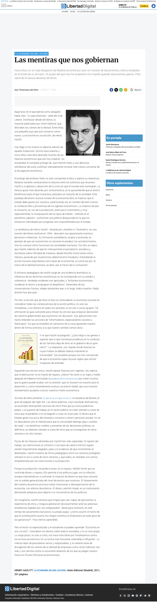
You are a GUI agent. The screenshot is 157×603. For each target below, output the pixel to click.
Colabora (144, 6)
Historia (109, 200)
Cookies (59, 595)
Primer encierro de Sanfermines (146, 1)
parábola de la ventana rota (66, 378)
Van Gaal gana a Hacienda (85, 1)
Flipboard (144, 594)
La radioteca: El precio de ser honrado (21, 1)
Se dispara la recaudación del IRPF (124, 1)
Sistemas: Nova (58, 599)
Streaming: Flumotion (45, 599)
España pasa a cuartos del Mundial (45, 1)
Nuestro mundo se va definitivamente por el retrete (124, 162)
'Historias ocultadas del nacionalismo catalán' (124, 145)
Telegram (149, 594)
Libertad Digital (62, 589)
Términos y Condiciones (42, 595)
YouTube (135, 594)
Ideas (108, 195)
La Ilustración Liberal (86, 12)
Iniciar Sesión (153, 6)
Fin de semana (111, 205)
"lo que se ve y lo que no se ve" (59, 398)
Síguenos (137, 90)
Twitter (125, 594)
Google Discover (139, 594)
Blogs (72, 12)
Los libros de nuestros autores (124, 171)
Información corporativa (17, 595)
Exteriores (109, 190)
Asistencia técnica (74, 595)
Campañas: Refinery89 (12, 599)
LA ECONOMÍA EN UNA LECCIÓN (52, 570)
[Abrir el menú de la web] (31, 6)
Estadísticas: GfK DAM (29, 599)
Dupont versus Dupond (124, 153)
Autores (65, 12)
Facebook (121, 594)
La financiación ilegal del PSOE (66, 1)
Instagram (130, 594)
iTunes (121, 598)
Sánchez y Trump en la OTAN (104, 1)
